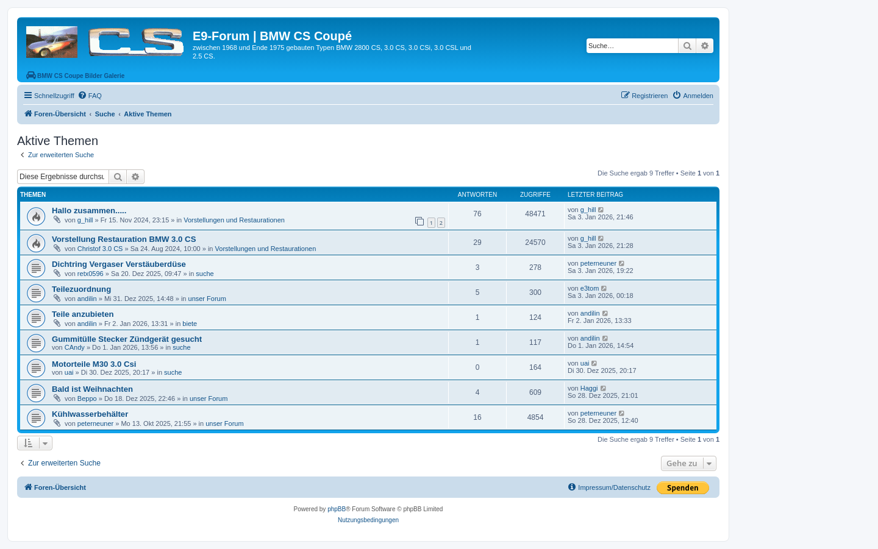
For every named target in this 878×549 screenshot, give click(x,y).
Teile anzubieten (83, 314)
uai (69, 372)
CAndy (75, 347)
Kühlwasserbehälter (90, 414)
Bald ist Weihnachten (92, 389)
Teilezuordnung (81, 289)
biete (189, 323)
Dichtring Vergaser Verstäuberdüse (119, 264)
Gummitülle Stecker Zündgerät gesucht (127, 339)
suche (204, 273)
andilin (87, 298)
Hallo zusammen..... (89, 210)
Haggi (589, 388)
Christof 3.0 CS (100, 248)
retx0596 (90, 273)
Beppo (87, 398)
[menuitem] (89, 95)
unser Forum (207, 298)
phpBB (336, 509)
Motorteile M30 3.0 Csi (94, 364)
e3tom (589, 288)
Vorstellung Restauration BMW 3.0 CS (124, 239)
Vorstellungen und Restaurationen (234, 220)
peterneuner (598, 263)
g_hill (85, 220)
